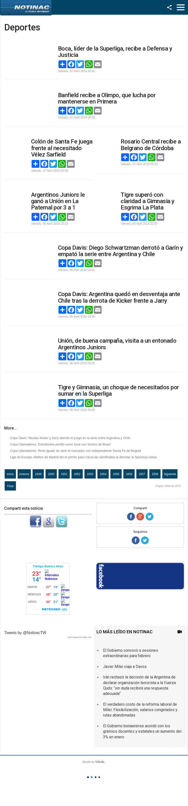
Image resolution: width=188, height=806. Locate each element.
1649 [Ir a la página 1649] (38, 474)
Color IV (99, 777)
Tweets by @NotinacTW (25, 633)
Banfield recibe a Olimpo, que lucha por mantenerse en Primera (107, 98)
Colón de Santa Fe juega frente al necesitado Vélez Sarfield (62, 148)
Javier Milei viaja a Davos (125, 666)
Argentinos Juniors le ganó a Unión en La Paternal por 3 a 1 (58, 201)
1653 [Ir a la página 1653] (90, 474)
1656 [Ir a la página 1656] (129, 474)
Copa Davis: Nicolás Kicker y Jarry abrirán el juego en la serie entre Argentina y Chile (70, 438)
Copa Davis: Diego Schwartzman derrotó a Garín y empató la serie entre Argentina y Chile (120, 251)
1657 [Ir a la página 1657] (142, 474)
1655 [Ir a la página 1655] (116, 474)
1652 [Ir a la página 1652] (77, 474)
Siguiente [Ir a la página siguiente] (170, 474)
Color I (88, 777)
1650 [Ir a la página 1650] (51, 474)
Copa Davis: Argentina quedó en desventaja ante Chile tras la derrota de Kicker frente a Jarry (119, 297)
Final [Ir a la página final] (10, 486)
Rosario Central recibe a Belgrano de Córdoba (151, 144)
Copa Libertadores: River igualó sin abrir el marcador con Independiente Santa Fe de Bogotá (75, 451)
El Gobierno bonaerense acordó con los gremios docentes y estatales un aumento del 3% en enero (142, 731)
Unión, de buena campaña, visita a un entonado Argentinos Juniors (117, 344)
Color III (95, 777)
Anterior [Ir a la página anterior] (24, 474)
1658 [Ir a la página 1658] (155, 474)
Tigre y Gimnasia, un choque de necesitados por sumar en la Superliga (118, 390)
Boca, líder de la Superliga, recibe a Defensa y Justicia (115, 51)
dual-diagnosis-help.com (80, 637)
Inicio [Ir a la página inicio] (10, 474)
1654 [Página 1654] (103, 474)
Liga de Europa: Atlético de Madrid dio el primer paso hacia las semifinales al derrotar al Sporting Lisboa (83, 457)
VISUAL (100, 761)
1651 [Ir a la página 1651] (64, 474)
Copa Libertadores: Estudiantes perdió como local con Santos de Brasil (60, 444)
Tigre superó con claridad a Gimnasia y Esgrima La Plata (148, 201)
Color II (92, 777)
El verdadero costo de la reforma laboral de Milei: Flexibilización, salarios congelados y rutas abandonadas (140, 710)
